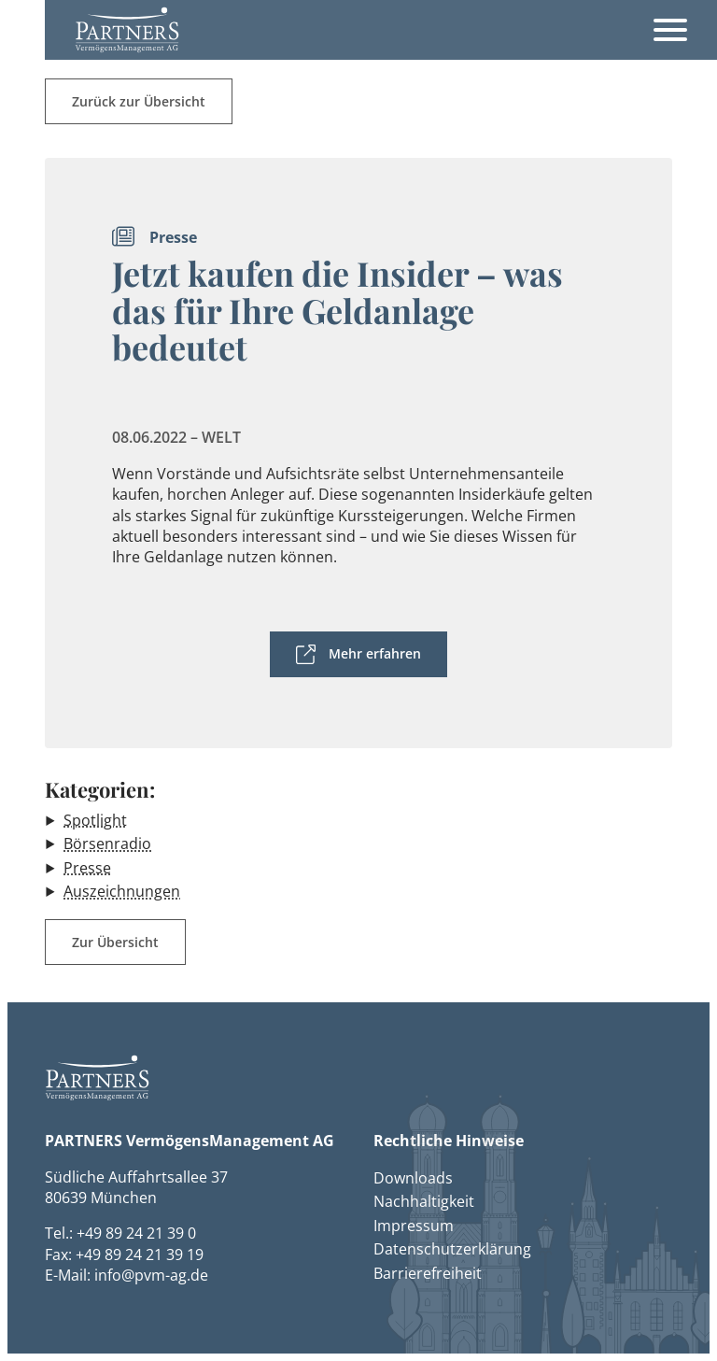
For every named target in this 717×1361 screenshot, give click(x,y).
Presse (87, 868)
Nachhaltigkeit (423, 1201)
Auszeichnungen (121, 891)
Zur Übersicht (115, 942)
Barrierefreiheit (427, 1273)
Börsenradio (107, 843)
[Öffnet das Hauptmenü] (670, 30)
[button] (127, 29)
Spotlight (95, 820)
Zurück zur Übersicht (138, 101)
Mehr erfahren (375, 653)
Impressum (413, 1225)
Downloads (413, 1178)
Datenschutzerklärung (452, 1249)
